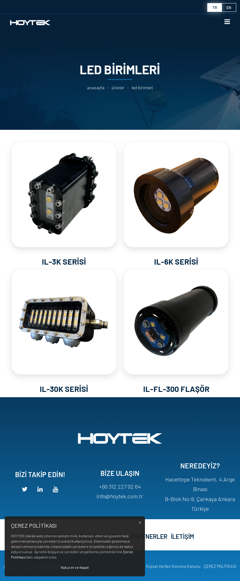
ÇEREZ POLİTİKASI (220, 566)
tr (214, 7)
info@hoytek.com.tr (120, 514)
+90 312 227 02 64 (120, 504)
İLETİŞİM (182, 547)
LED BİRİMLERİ (142, 87)
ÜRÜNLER (118, 87)
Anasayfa (95, 87)
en (229, 7)
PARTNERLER (149, 547)
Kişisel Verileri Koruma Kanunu (173, 566)
